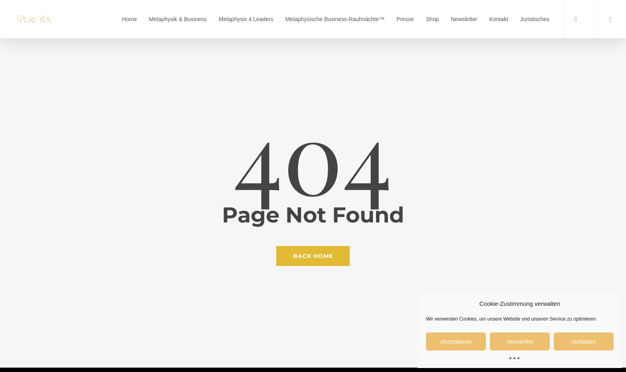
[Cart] (610, 19)
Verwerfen (519, 341)
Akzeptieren (455, 341)
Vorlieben (583, 341)
